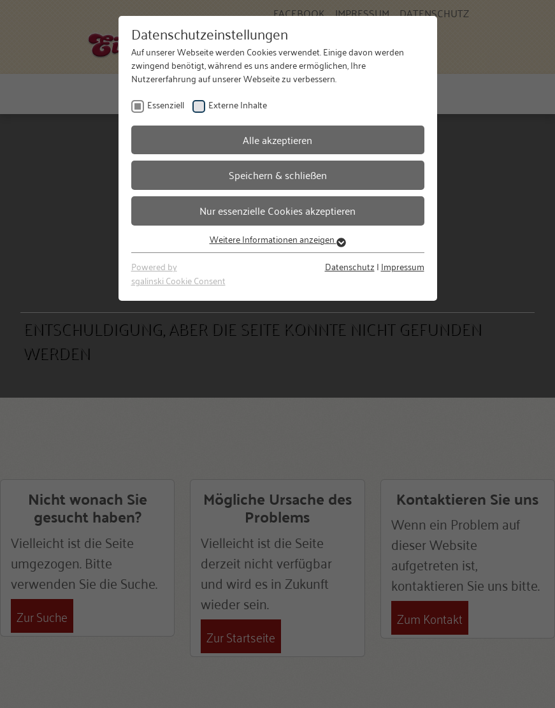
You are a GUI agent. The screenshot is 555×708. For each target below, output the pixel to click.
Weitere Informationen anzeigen (278, 239)
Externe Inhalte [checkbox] (237, 104)
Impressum (402, 266)
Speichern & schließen (278, 175)
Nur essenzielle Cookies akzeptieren (277, 210)
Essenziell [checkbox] (165, 104)
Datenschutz (350, 266)
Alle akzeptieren (277, 139)
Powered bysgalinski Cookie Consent (178, 273)
